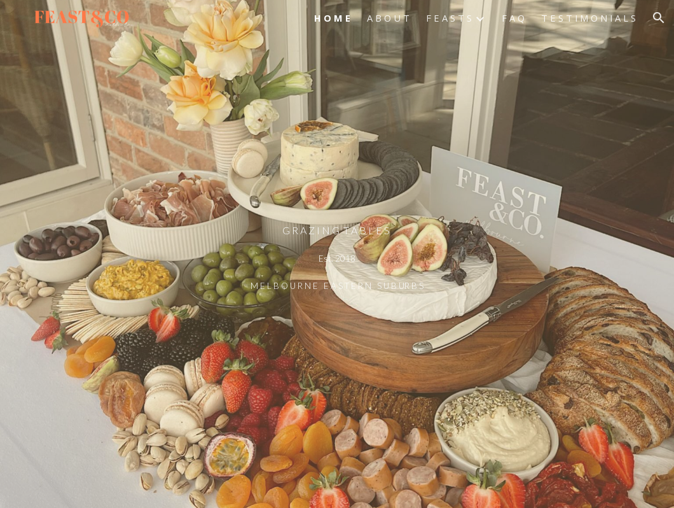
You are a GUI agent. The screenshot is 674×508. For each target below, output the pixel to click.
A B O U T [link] (388, 17)
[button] (658, 18)
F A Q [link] (513, 17)
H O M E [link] (332, 17)
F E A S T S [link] (449, 17)
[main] (337, 254)
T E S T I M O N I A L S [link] (588, 17)
